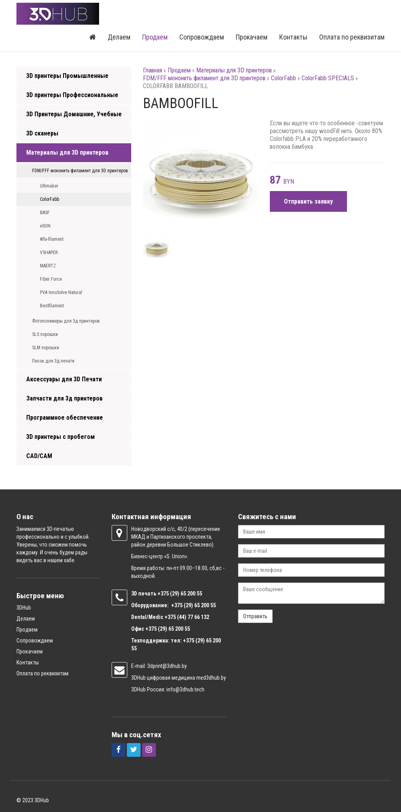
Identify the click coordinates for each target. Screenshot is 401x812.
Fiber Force (51, 279)
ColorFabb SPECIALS (328, 78)
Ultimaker (49, 186)
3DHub (23, 607)
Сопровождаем (201, 37)
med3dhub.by (211, 678)
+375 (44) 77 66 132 (186, 617)
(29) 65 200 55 (186, 593)
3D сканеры (42, 133)
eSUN (45, 226)
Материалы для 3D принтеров (67, 152)
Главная (152, 70)
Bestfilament (52, 306)
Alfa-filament (51, 239)
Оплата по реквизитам (352, 37)
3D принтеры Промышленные (67, 75)
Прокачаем (251, 37)
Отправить (255, 616)
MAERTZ (48, 266)
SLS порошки (45, 334)
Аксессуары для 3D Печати (64, 379)
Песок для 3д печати (53, 361)
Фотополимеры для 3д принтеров (66, 321)
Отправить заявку (308, 201)
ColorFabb (49, 199)
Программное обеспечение (64, 417)
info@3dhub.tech (185, 689)
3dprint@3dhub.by (167, 666)
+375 (163, 593)
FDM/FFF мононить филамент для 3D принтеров (80, 170)
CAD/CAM (39, 456)
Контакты (293, 37)
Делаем (119, 37)
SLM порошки (45, 347)
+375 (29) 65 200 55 (167, 629)
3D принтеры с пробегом (60, 436)
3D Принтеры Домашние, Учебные (74, 114)
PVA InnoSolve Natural (61, 292)
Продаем (155, 37)
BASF (45, 212)
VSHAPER (49, 252)
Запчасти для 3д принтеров (64, 398)
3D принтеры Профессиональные (72, 95)
